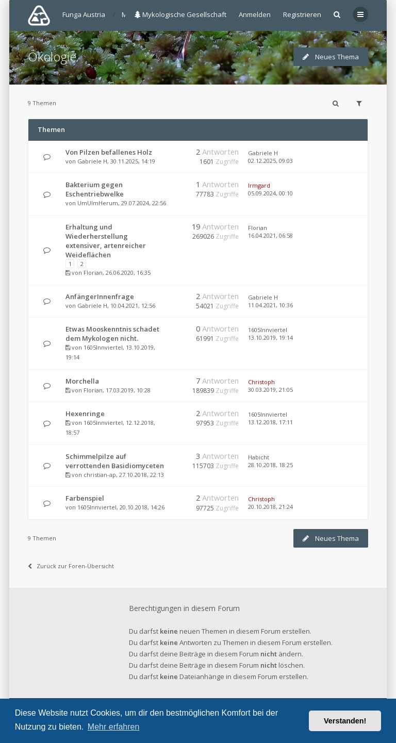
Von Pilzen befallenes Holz (108, 152)
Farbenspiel (84, 498)
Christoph (261, 382)
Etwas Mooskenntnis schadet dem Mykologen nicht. (112, 333)
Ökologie (52, 56)
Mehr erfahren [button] (114, 726)
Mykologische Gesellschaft (180, 14)
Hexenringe (85, 413)
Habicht (258, 457)
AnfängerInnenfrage (99, 296)
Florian (93, 272)
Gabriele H (92, 161)
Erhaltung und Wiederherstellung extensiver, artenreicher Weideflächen (105, 240)
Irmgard (259, 185)
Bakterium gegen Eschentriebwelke (94, 189)
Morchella (82, 381)
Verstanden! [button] (345, 721)
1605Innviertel (103, 347)
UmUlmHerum (97, 203)
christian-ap (100, 474)
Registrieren (302, 14)
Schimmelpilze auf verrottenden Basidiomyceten (114, 461)
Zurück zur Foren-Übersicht (71, 566)
